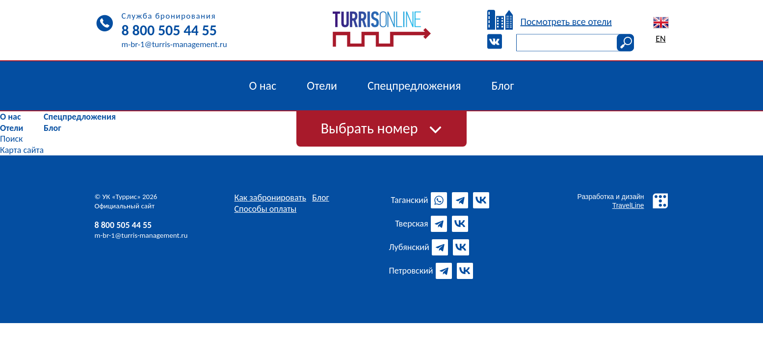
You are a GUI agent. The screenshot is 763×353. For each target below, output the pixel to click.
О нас (10, 116)
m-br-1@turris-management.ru (141, 235)
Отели (11, 128)
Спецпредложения (80, 116)
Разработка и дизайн (623, 200)
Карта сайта (22, 150)
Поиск (11, 138)
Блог (52, 128)
